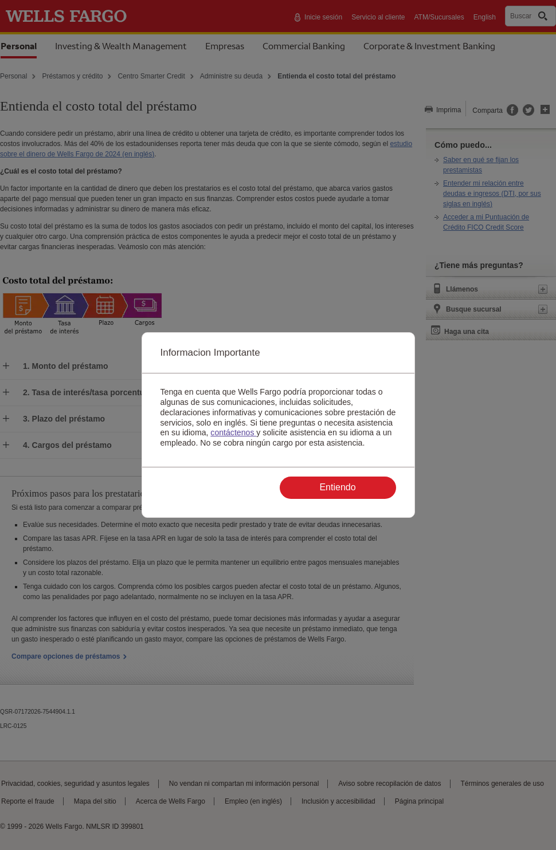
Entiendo (337, 487)
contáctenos (233, 432)
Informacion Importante (210, 352)
